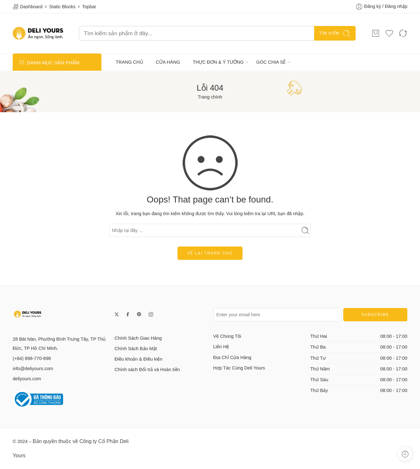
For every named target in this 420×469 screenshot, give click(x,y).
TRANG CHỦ (129, 62)
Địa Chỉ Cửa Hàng (232, 357)
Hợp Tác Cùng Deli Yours (239, 367)
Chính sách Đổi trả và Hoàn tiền (147, 369)
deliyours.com (27, 378)
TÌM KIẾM (335, 33)
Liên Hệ (221, 346)
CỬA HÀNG (168, 62)
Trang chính (210, 97)
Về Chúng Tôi (227, 336)
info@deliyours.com (33, 368)
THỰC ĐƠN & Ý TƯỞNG (218, 62)
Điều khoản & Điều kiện (138, 359)
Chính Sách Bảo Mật (135, 348)
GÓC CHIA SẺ (271, 62)
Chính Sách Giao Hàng (138, 338)
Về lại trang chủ (210, 253)
